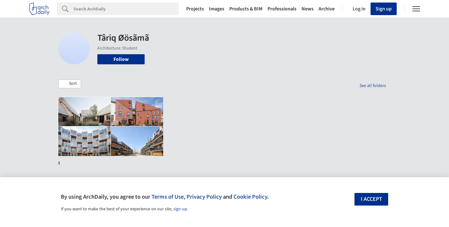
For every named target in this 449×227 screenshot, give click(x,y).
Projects (195, 8)
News (308, 8)
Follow (121, 59)
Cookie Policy (250, 197)
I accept (371, 199)
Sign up (384, 8)
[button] (69, 83)
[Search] (126, 9)
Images (216, 8)
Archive (327, 8)
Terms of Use (168, 197)
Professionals (282, 8)
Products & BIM (245, 8)
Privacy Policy (204, 197)
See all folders (373, 86)
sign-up (180, 209)
